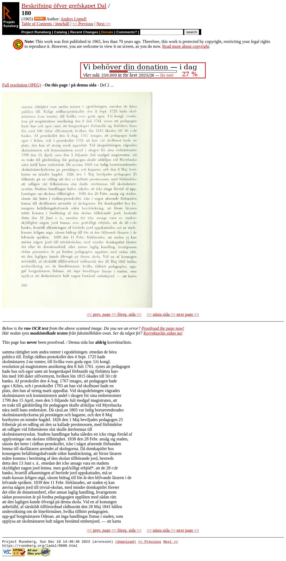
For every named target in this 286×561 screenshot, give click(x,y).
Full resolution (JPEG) (21, 85)
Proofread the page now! (162, 328)
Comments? (126, 32)
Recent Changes (84, 32)
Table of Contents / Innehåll (45, 23)
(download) (125, 542)
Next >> (103, 23)
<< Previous (82, 23)
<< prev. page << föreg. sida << (114, 314)
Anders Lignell (73, 19)
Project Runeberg (36, 32)
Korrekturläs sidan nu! (163, 333)
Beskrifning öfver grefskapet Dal (64, 5)
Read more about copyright (185, 46)
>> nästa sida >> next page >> (173, 314)
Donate (107, 32)
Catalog (60, 32)
